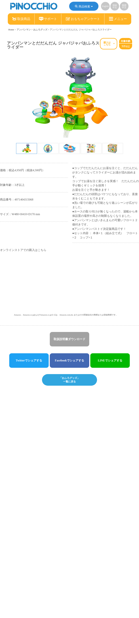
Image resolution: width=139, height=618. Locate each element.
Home (11, 29)
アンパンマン (24, 29)
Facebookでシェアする (69, 360)
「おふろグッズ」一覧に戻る (69, 379)
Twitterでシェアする (29, 360)
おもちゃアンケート (83, 19)
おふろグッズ (40, 29)
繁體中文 (124, 7)
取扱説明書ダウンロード (69, 339)
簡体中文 (115, 7)
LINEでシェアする (110, 360)
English (105, 6)
